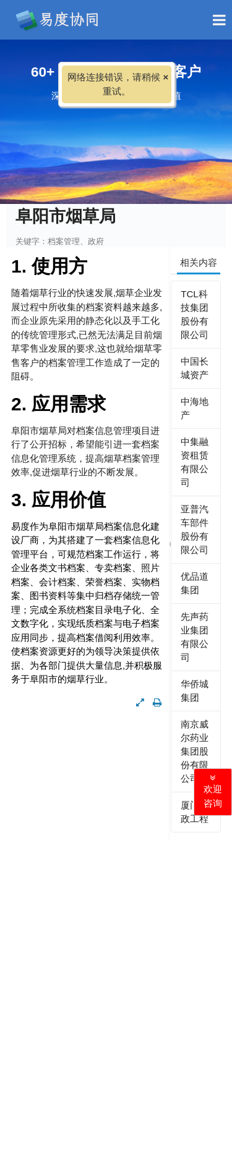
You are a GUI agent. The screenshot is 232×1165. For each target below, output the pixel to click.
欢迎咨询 (213, 790)
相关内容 (198, 262)
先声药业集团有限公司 (194, 637)
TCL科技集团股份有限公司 (194, 314)
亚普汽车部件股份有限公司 (194, 529)
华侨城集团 (194, 691)
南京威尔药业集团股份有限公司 (194, 751)
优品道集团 (194, 583)
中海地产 (194, 408)
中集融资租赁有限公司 (194, 462)
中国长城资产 (194, 368)
